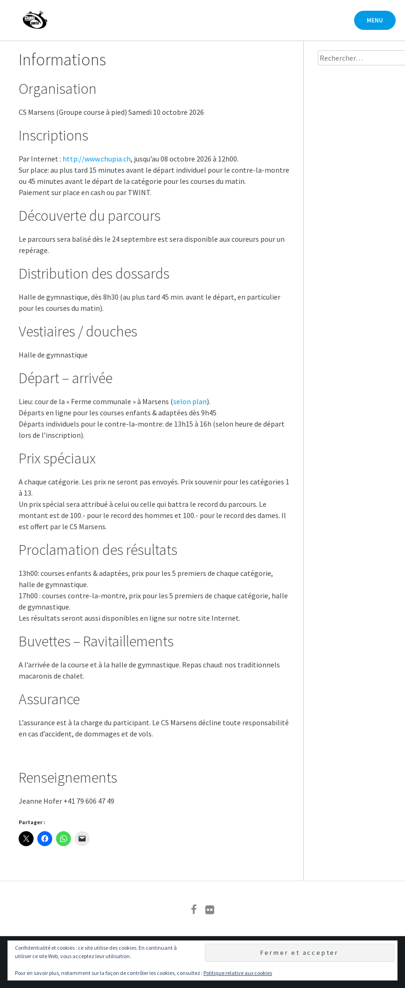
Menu (375, 20)
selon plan (190, 401)
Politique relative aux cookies (237, 972)
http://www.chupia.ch (97, 158)
